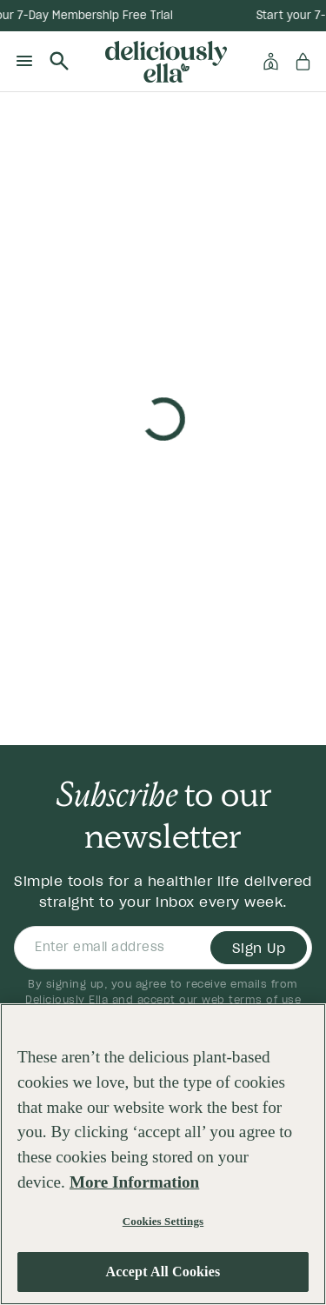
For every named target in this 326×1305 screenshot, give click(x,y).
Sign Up (259, 947)
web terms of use (251, 999)
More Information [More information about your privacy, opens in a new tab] (134, 1188)
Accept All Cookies (163, 1277)
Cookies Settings (163, 1226)
